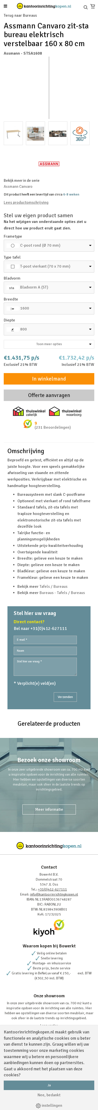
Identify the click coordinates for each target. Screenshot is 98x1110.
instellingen (49, 1105)
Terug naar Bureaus (20, 15)
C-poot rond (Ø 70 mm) (40, 245)
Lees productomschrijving (26, 202)
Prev (10, 88)
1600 (24, 308)
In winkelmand (49, 379)
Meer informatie (49, 809)
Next (88, 88)
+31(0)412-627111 (52, 889)
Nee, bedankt (49, 1095)
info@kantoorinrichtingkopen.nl (54, 894)
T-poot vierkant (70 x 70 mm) (45, 266)
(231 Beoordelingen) (53, 427)
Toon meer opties (64, 344)
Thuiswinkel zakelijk (29, 411)
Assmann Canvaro (18, 186)
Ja (49, 1085)
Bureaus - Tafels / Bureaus (62, 592)
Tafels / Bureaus (53, 586)
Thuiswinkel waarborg (65, 411)
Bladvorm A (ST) (34, 287)
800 (23, 329)
